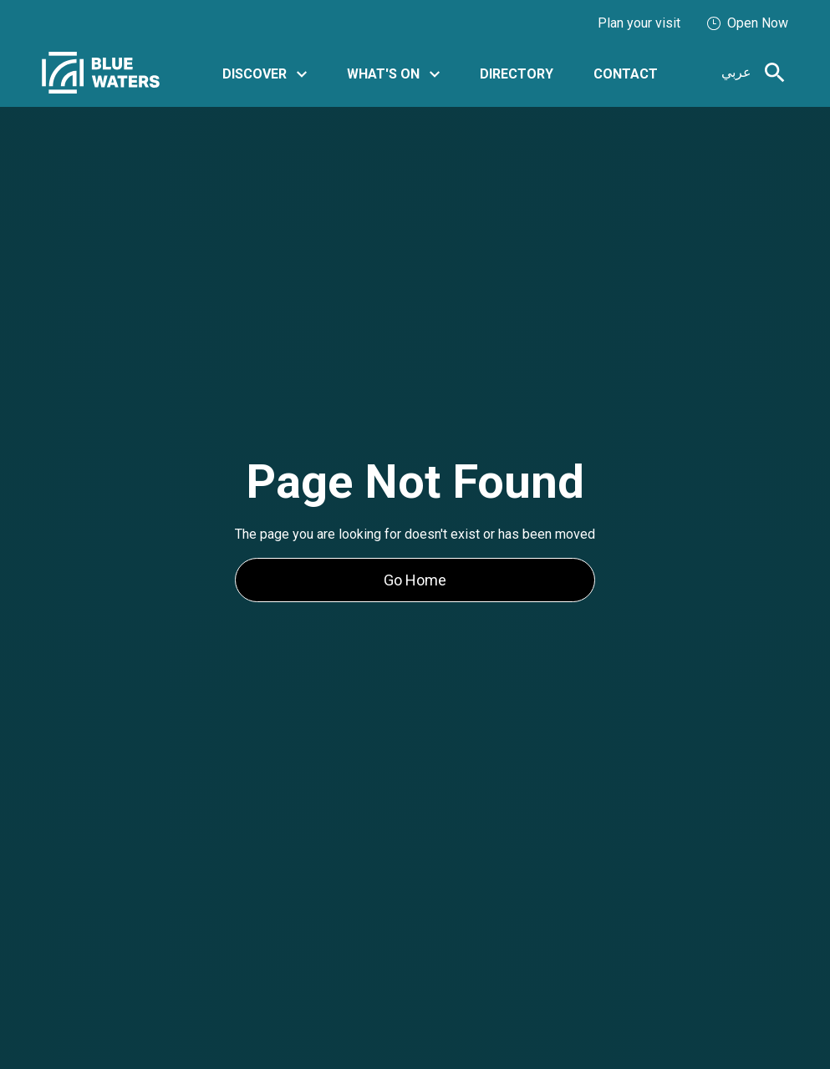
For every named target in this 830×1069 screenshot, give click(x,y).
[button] (264, 73)
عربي (736, 72)
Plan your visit (639, 23)
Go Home (415, 580)
